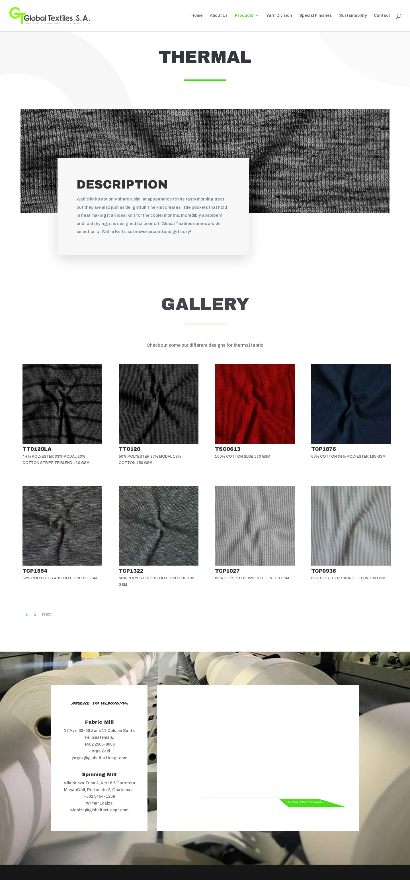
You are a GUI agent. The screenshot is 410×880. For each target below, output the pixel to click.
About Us (219, 16)
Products (244, 16)
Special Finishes (315, 16)
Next (47, 614)
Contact (382, 16)
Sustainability (353, 16)
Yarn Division (279, 16)
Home (197, 16)
